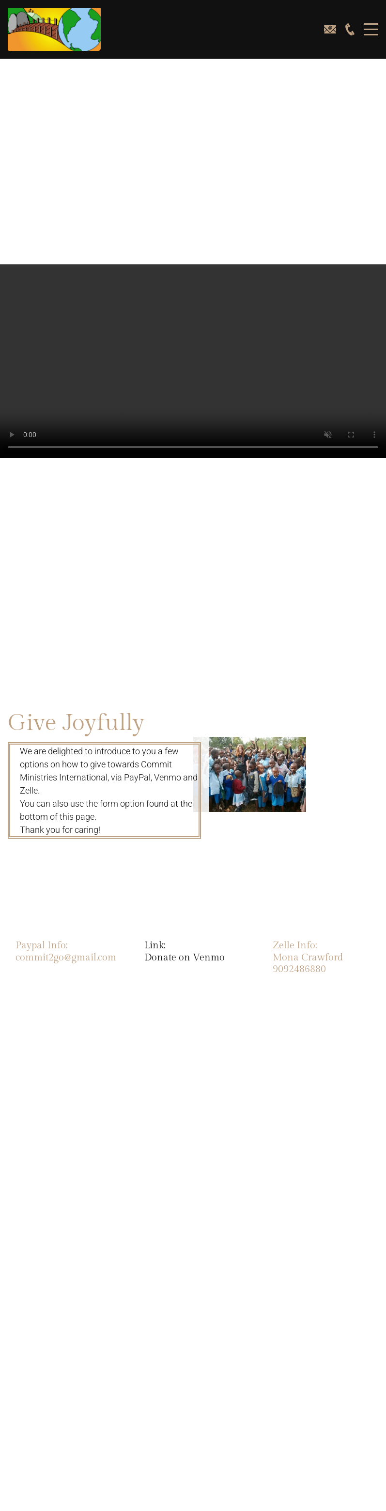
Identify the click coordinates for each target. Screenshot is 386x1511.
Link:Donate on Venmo (184, 951)
